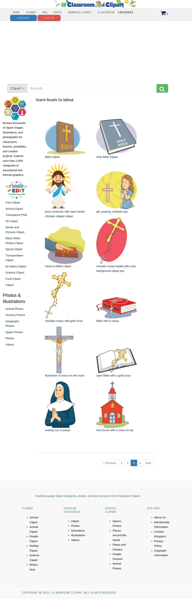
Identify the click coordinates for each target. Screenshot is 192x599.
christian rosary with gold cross (64, 320)
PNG (44, 12)
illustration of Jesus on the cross (64, 375)
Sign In (49, 18)
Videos (10, 344)
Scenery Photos (15, 314)
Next (148, 462)
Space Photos (14, 332)
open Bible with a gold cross (113, 375)
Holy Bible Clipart (107, 156)
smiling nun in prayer (57, 430)
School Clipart (14, 208)
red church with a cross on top (114, 430)
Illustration (106, 12)
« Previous (109, 462)
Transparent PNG (16, 214)
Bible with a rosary (107, 320)
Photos (10, 338)
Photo (58, 12)
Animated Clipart (79, 12)
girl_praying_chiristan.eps (112, 211)
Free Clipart (13, 202)
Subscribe (23, 18)
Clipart (31, 12)
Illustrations (78, 535)
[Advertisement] (96, 51)
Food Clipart (13, 278)
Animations (78, 530)
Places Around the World (119, 535)
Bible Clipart (52, 156)
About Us (160, 517)
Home (16, 12)
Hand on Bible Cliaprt (58, 266)
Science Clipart (15, 272)
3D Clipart (12, 221)
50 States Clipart (16, 266)
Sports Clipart (14, 249)
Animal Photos (14, 308)
